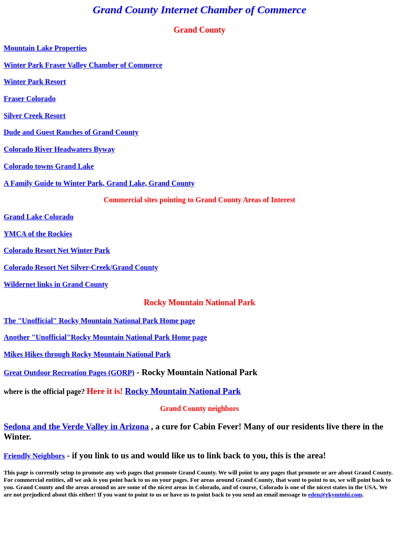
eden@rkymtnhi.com (335, 494)
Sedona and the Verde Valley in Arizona (76, 426)
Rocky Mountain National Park (183, 391)
